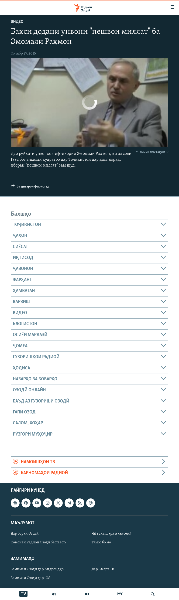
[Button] (30, 187)
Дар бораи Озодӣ (25, 533)
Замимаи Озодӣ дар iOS (30, 578)
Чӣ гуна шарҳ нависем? (111, 533)
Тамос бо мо (101, 542)
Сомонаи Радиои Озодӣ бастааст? (38, 542)
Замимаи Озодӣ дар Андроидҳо (37, 569)
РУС (120, 594)
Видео (17, 22)
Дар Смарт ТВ (103, 569)
